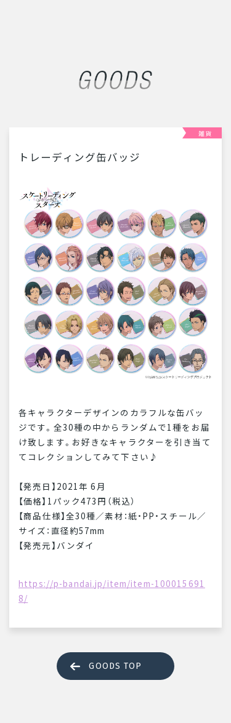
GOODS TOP (115, 666)
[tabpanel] (115, 283)
